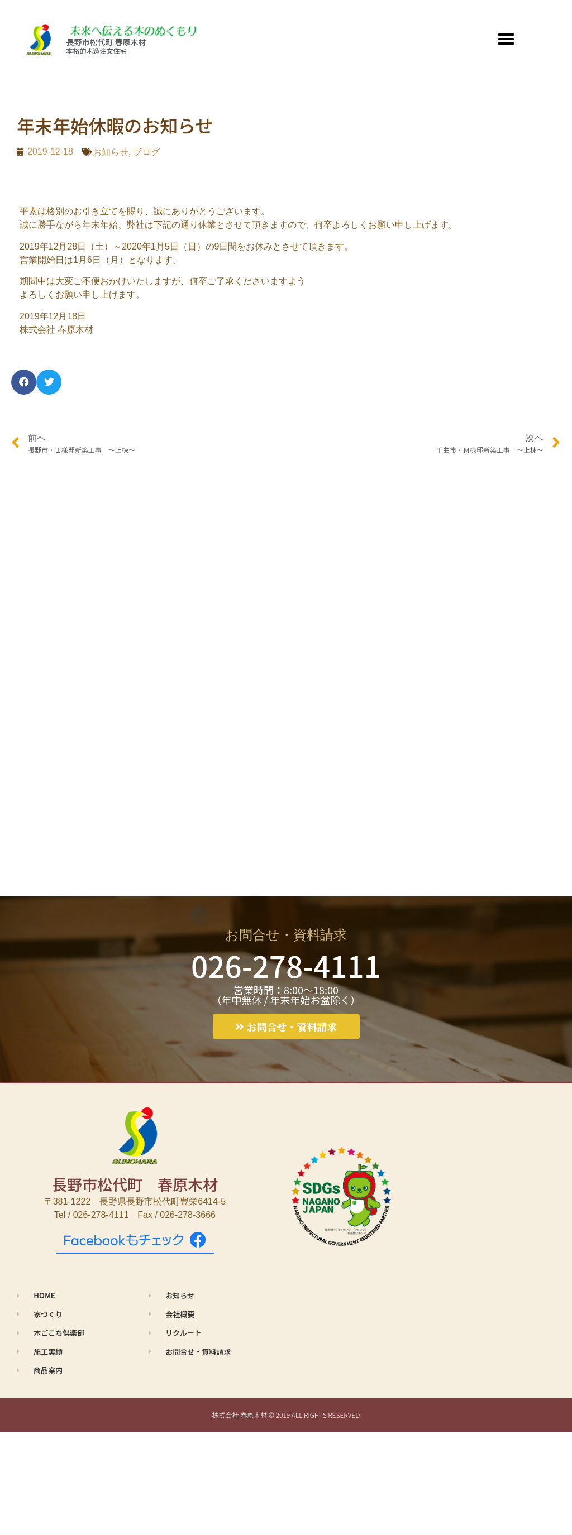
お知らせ (110, 152)
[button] (506, 39)
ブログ (146, 152)
